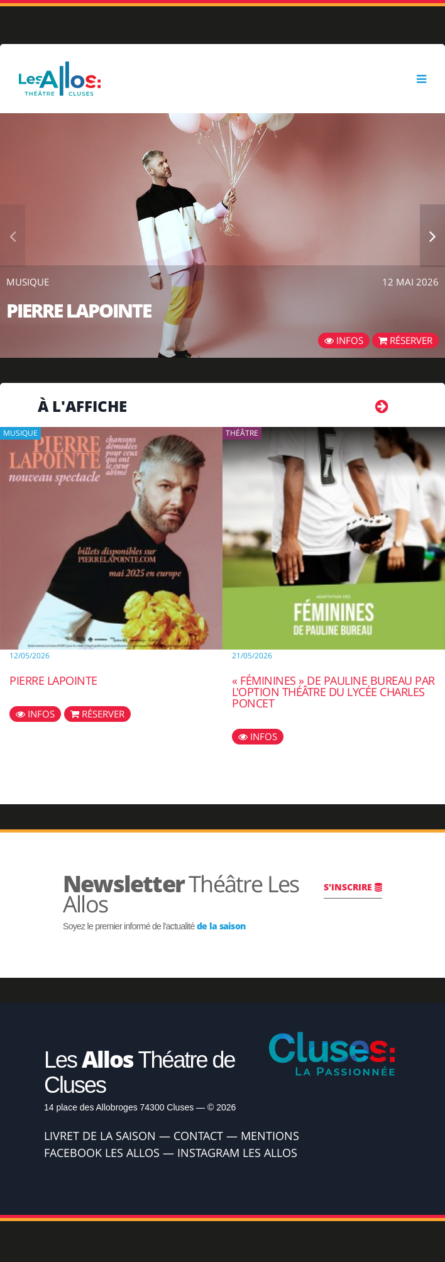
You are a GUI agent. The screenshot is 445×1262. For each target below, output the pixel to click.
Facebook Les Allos (102, 1152)
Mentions (270, 1135)
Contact (198, 1135)
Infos (343, 340)
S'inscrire (353, 887)
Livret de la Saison (100, 1135)
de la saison (221, 926)
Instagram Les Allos (237, 1152)
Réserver (405, 340)
